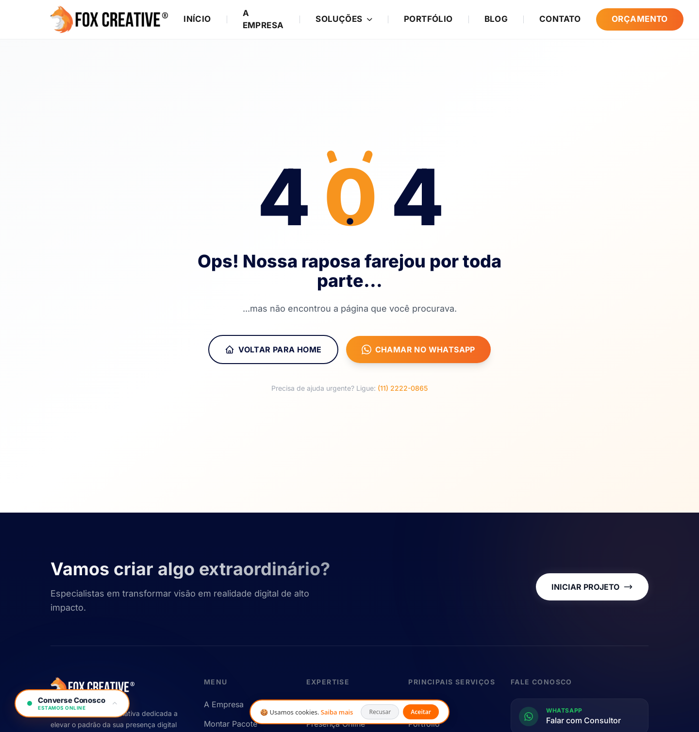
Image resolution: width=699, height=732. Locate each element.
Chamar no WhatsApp (418, 349)
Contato (560, 19)
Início (197, 19)
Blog (496, 19)
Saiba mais (337, 712)
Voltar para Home (273, 349)
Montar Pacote (230, 724)
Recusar (380, 712)
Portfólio (428, 19)
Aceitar (421, 712)
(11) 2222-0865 (403, 388)
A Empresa (263, 19)
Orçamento (640, 19)
